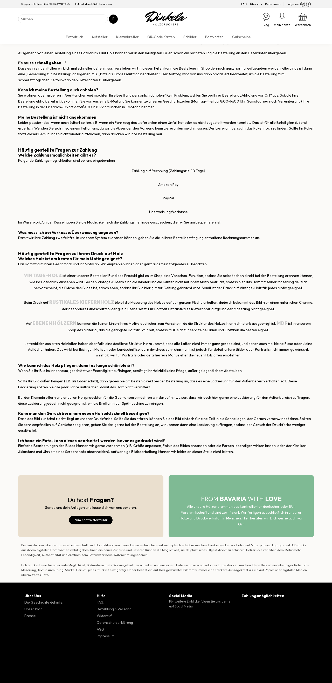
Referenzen (273, 4)
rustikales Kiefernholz (81, 302)
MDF (282, 323)
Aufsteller (100, 37)
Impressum (105, 636)
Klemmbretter (127, 37)
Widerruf (104, 615)
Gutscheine (241, 37)
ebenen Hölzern (54, 323)
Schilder (190, 37)
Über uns (256, 4)
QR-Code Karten (161, 37)
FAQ (244, 4)
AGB (100, 629)
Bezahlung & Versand (114, 609)
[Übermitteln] (113, 19)
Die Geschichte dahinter (44, 602)
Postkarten (214, 37)
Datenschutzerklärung (115, 622)
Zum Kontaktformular (90, 520)
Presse (30, 615)
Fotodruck (74, 37)
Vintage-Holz (43, 275)
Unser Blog (33, 609)
